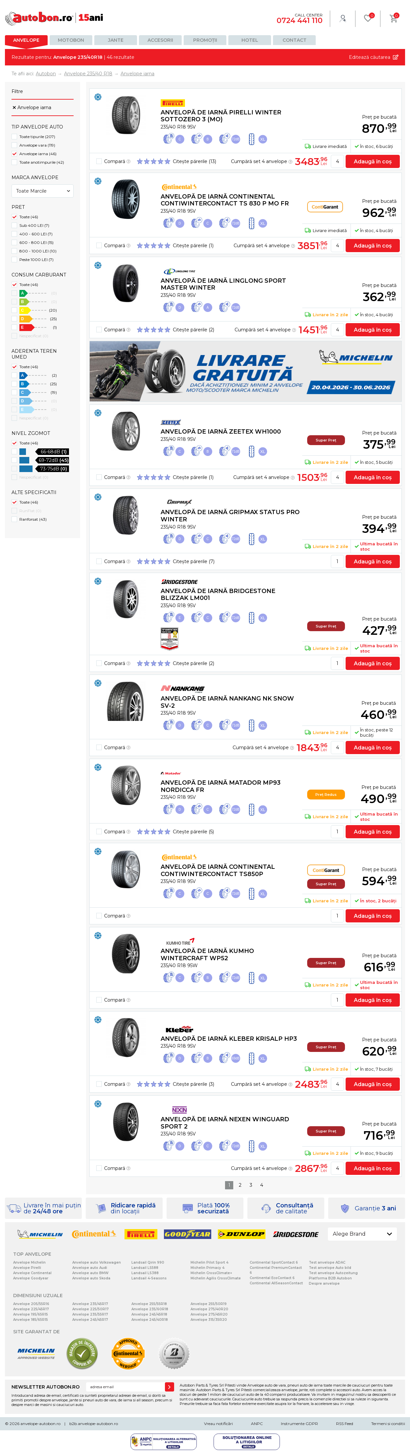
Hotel (249, 40)
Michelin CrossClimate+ (211, 1273)
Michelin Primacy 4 (207, 1268)
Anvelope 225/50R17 (90, 1309)
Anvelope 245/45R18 (149, 1314)
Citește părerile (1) (193, 246)
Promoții (205, 40)
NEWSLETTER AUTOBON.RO (45, 1387)
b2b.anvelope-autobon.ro (93, 1423)
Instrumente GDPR (299, 1423)
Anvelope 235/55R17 (90, 1314)
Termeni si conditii (388, 1423)
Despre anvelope (324, 1283)
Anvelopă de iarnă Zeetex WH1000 (221, 431)
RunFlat (30, 510)
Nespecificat (33, 335)
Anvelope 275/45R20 (209, 1314)
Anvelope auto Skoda (91, 1278)
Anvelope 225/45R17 (31, 1309)
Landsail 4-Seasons (149, 1278)
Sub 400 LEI (34, 225)
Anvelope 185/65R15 (30, 1320)
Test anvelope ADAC (327, 1262)
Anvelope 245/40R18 (149, 1320)
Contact (295, 40)
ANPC (257, 1423)
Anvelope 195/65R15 (30, 1314)
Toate (28, 216)
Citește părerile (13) (194, 161)
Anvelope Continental (32, 1273)
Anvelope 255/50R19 (209, 1304)
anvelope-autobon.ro (40, 1423)
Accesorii (160, 40)
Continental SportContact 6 (274, 1262)
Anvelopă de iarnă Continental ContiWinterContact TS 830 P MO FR (225, 200)
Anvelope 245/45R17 (90, 1320)
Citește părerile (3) (193, 1084)
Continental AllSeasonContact (276, 1283)
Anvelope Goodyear (30, 1278)
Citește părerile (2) (193, 330)
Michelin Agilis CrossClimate (216, 1278)
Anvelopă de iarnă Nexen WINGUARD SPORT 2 (225, 1123)
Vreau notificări (218, 1423)
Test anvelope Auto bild (330, 1268)
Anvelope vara (37, 145)
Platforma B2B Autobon (330, 1278)
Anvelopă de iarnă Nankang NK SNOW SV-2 (227, 702)
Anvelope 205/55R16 (31, 1304)
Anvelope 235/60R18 (149, 1309)
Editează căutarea (369, 57)
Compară (117, 161)
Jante (116, 40)
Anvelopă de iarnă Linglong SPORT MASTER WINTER (223, 284)
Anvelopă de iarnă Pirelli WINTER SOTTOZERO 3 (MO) (221, 116)
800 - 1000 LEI (38, 251)
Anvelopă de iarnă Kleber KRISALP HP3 (229, 1038)
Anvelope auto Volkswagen (96, 1262)
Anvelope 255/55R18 (149, 1304)
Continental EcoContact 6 (272, 1278)
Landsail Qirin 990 (147, 1262)
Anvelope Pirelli (27, 1268)
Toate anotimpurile (41, 162)
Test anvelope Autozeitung (333, 1273)
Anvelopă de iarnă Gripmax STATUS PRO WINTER (230, 516)
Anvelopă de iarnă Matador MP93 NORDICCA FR (221, 786)
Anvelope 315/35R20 (209, 1320)
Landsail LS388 (145, 1273)
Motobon (71, 40)
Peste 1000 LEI (36, 259)
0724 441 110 (300, 20)
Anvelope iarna (34, 107)
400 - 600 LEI (36, 233)
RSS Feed (344, 1423)
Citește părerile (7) (194, 561)
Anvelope (26, 40)
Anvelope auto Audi (89, 1268)
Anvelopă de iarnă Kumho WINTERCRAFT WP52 (207, 954)
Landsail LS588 (144, 1268)
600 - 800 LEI (36, 242)
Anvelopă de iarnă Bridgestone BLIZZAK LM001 (218, 594)
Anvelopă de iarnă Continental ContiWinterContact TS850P (218, 870)
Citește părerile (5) (193, 832)
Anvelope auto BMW (90, 1273)
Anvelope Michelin (29, 1262)
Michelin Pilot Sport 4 (209, 1262)
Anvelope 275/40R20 (209, 1309)
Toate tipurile (37, 136)
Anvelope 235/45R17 (90, 1304)
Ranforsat (33, 519)
